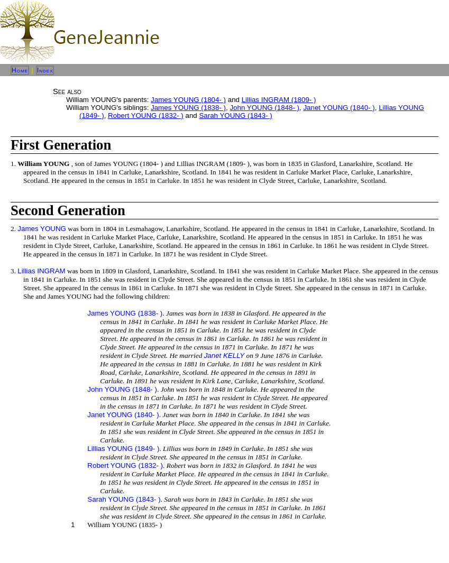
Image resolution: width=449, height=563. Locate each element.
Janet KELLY (224, 355)
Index (45, 70)
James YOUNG (41, 229)
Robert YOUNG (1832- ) (146, 115)
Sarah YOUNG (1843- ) (235, 115)
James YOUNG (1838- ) (188, 108)
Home (20, 70)
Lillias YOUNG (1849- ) (123, 449)
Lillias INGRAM (41, 271)
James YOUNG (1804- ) (188, 100)
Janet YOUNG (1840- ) (338, 108)
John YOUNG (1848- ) (264, 108)
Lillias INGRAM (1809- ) (279, 100)
